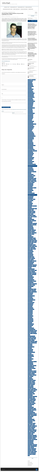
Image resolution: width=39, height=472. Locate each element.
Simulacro (33, 432)
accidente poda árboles (30, 137)
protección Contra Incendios (31, 412)
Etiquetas (35, 20)
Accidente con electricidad (31, 93)
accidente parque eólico (30, 133)
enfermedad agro (30, 275)
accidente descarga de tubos (31, 101)
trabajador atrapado (34, 439)
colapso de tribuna (30, 250)
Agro (35, 178)
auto (35, 208)
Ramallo (29, 415)
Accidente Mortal (30, 129)
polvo (34, 408)
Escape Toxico (29, 285)
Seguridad (29, 428)
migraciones (33, 384)
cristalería (29, 258)
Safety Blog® (6, 3)
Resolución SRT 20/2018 (31, 419)
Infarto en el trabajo (30, 361)
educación (29, 271)
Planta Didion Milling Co (30, 404)
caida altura (35, 216)
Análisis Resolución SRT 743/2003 (7, 9)
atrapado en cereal (30, 203)
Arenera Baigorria (30, 199)
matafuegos (29, 381)
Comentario (3, 73)
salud (33, 424)
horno (29, 341)
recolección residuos (30, 416)
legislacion (33, 373)
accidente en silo (30, 109)
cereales (29, 243)
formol (31, 333)
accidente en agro (30, 106)
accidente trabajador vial (30, 161)
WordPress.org (29, 465)
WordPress (12, 469)
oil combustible (34, 396)
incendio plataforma (30, 349)
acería (34, 175)
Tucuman (29, 451)
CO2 (35, 246)
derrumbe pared (30, 266)
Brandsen (34, 215)
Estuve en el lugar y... (30, 59)
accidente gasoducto (30, 117)
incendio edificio (30, 344)
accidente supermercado (31, 157)
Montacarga (29, 388)
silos (35, 431)
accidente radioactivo (30, 144)
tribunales (32, 447)
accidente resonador (30, 148)
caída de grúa (34, 223)
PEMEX (34, 400)
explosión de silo (30, 306)
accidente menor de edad (31, 126)
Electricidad (33, 271)
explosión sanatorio (30, 325)
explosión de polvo (30, 305)
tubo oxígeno (33, 450)
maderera (32, 376)
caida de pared (29, 224)
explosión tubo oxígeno (30, 330)
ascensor (32, 200)
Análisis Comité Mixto (28, 7)
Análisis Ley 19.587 (6, 7)
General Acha (29, 337)
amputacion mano (30, 186)
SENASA (33, 428)
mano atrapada (29, 377)
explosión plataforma (30, 321)
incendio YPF (29, 357)
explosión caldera (30, 294)
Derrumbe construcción (30, 262)
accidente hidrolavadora (30, 121)
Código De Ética (33, 247)
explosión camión (30, 297)
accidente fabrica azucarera (31, 113)
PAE (28, 399)
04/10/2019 (29, 57)
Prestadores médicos (30, 411)
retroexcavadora (30, 420)
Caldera (33, 234)
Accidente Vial (29, 171)
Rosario (34, 423)
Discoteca (33, 270)
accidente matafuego (30, 125)
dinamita (29, 270)
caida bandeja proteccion (31, 219)
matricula (33, 381)
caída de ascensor (30, 223)
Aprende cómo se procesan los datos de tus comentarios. (20, 109)
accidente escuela (30, 110)
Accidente (29, 79)
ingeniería (35, 361)
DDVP (29, 259)
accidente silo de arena (30, 153)
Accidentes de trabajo (30, 174)
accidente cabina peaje (30, 86)
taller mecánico (29, 436)
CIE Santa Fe (29, 246)
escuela (33, 285)
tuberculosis (29, 450)
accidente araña (30, 82)
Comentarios (32, 21)
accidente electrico (30, 105)
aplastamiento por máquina (31, 193)
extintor (35, 330)
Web (2, 93)
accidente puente (30, 141)
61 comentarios (32, 57)
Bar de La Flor (29, 211)
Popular (29, 20)
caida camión (29, 220)
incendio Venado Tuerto (30, 356)
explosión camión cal (30, 298)
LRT (28, 376)
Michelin (29, 384)
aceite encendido (30, 175)
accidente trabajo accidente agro (31, 164)
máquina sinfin (29, 380)
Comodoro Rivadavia (30, 255)
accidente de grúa (30, 98)
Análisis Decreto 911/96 (21, 7)
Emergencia (29, 274)
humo (35, 341)
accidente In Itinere (30, 122)
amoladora (29, 182)
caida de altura (33, 220)
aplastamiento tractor (30, 196)
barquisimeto (29, 212)
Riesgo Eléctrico (30, 423)
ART (28, 200)
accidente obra (29, 130)
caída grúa (29, 231)
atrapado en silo (30, 204)
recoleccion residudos (33, 415)
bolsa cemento (29, 215)
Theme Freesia (9, 469)
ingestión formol (30, 365)
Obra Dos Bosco (30, 396)
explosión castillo (30, 301)
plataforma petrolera (30, 408)
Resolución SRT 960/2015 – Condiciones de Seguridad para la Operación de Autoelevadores (32, 39)
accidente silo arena (30, 152)
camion (34, 238)
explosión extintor (30, 310)
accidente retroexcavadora (31, 149)
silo (28, 431)
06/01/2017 (29, 50)
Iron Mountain (29, 368)
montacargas (33, 388)
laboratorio (29, 372)
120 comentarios (33, 29)
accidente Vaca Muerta (30, 170)
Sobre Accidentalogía (16, 9)
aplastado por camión (30, 190)
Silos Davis (29, 432)
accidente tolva (29, 160)
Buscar (36, 13)
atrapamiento (29, 207)
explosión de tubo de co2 (31, 309)
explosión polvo (30, 322)
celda (32, 242)
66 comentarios (32, 50)
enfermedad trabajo (30, 278)
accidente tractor (30, 167)
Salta (31, 424)
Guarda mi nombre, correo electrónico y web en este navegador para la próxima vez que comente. (14, 99)
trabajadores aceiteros (30, 443)
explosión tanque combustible (31, 329)
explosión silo (29, 326)
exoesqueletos (33, 290)
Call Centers (29, 235)
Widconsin (34, 454)
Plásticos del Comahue (30, 407)
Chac (32, 243)
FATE (28, 333)
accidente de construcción (31, 97)
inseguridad (34, 365)
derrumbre (34, 266)
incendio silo (29, 353)
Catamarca (29, 242)
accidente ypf (34, 171)
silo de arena (31, 431)
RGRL (33, 420)
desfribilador (29, 267)
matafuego (34, 380)
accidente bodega (30, 83)
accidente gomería (30, 118)
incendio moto (29, 348)
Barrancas (34, 212)
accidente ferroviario (30, 114)
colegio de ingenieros (30, 251)
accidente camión (30, 90)
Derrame (32, 259)
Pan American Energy (33, 399)
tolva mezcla (29, 439)
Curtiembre (33, 258)
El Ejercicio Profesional (24, 9)
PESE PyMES (29, 403)
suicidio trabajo (29, 435)
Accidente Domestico (30, 102)
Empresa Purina (34, 274)
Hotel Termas (32, 341)
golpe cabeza (34, 337)
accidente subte (30, 156)
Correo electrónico (4, 89)
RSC (28, 424)
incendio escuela (30, 345)
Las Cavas (29, 373)
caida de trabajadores (30, 227)
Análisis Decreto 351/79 (13, 7)
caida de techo (34, 224)
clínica (33, 246)
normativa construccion (30, 392)
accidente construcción (30, 94)
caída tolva (29, 234)
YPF (28, 455)
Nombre (3, 84)
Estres (35, 289)
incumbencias (29, 360)
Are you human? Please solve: (14, 102)
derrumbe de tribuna (30, 263)
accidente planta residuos (31, 134)
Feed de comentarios (30, 463)
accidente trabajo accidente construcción (31, 166)
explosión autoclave (30, 293)
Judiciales (34, 368)
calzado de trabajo (30, 238)
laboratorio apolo (34, 372)
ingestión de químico (30, 364)
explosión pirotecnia (30, 318)
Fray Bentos (35, 333)
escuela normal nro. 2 (30, 286)
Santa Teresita (33, 427)
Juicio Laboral (29, 369)
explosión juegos (30, 314)
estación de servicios (30, 289)
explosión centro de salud (31, 302)
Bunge (29, 216)
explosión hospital (30, 313)
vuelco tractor (29, 454)
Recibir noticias (30, 9)
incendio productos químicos (31, 352)
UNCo (32, 451)
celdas (35, 242)
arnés (34, 199)
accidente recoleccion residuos (31, 145)
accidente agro (33, 79)
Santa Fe (29, 427)
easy (35, 270)
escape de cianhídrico (30, 282)
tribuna (29, 447)
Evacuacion (29, 290)
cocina (29, 247)
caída (31, 216)
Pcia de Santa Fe (30, 400)
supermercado (34, 435)
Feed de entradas (30, 462)
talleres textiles (34, 436)
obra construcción (30, 395)
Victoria (35, 451)
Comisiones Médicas (30, 254)
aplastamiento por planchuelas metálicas (31, 195)
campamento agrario (30, 239)
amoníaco (33, 182)
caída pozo (33, 231)
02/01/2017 (29, 29)
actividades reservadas (30, 178)
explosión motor (30, 317)
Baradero (34, 211)
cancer (34, 239)
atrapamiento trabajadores (31, 208)
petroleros (34, 403)
